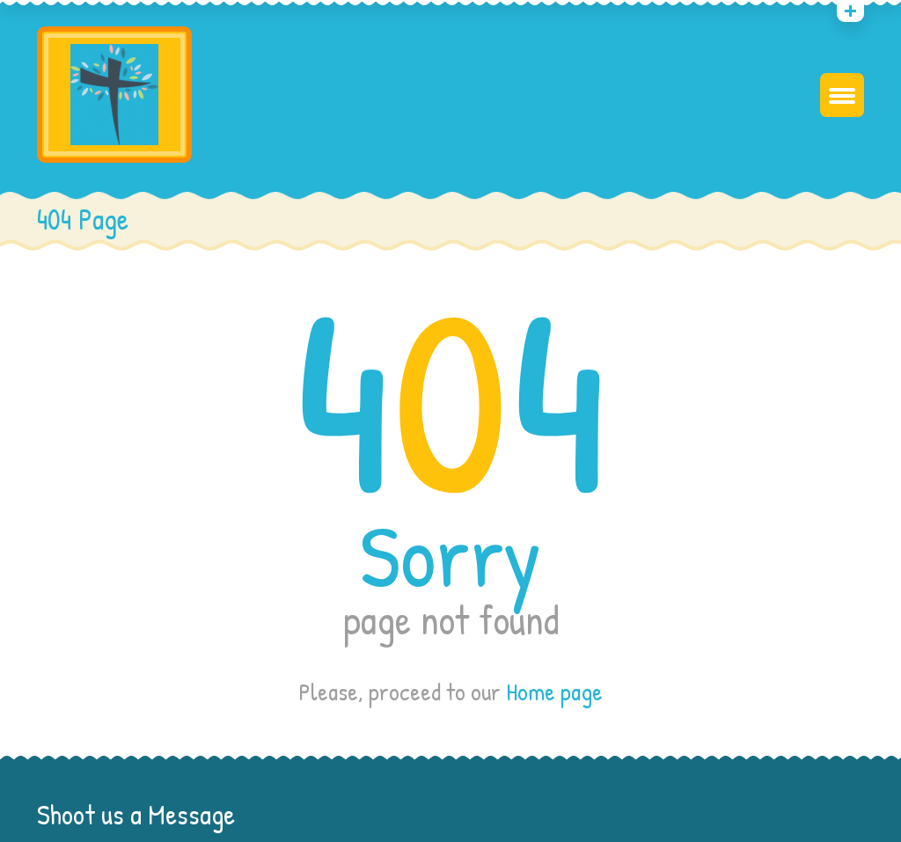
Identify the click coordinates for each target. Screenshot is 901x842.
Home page (554, 691)
